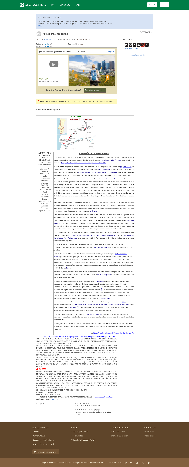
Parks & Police (77, 436)
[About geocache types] (39, 34)
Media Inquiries (150, 436)
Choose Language (46, 451)
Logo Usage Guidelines (80, 431)
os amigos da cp (49, 39)
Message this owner (68, 39)
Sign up (152, 5)
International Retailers (119, 436)
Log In (164, 5)
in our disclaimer (107, 101)
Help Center (149, 431)
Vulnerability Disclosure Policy (83, 440)
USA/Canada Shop (118, 431)
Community (65, 4)
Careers (36, 431)
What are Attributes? (132, 48)
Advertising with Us (138, 55)
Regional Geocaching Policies (44, 444)
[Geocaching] (33, 4)
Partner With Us (39, 436)
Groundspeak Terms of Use (100, 462)
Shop (78, 4)
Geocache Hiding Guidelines (43, 440)
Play (52, 4)
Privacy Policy (117, 462)
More (40, 26)
